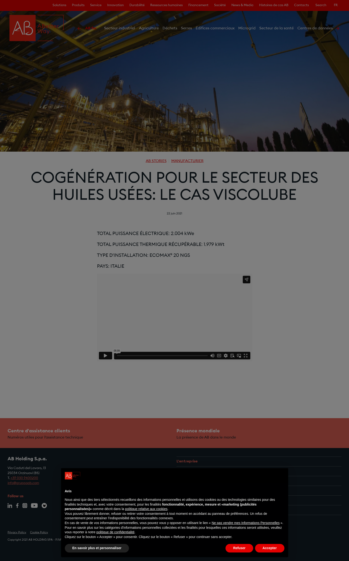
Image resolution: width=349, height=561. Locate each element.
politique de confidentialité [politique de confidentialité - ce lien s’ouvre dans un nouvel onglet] (115, 532)
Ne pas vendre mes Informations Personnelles (246, 523)
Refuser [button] (239, 548)
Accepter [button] (270, 548)
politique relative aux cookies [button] (146, 509)
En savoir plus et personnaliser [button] (97, 548)
